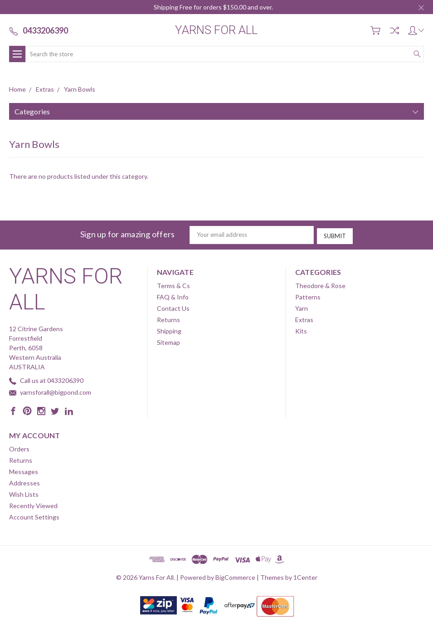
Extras (304, 318)
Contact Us (173, 307)
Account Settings (34, 515)
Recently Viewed (33, 504)
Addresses (24, 481)
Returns (168, 318)
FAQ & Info (173, 295)
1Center (305, 576)
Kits (301, 329)
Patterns (308, 295)
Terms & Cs (173, 284)
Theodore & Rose (320, 284)
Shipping (169, 329)
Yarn (301, 307)
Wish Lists (24, 493)
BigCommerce (235, 576)
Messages (23, 470)
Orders (19, 447)
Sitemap (168, 341)
